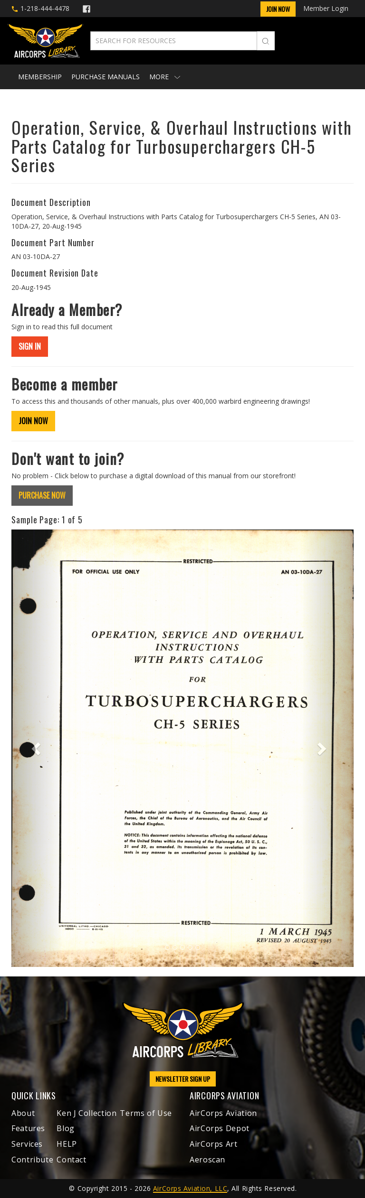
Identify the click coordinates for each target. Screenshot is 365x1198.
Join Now (278, 9)
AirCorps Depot (220, 1128)
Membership (40, 76)
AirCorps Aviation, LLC (190, 1188)
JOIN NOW (33, 421)
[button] (37, 748)
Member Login (325, 8)
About (23, 1113)
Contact (71, 1159)
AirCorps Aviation (223, 1113)
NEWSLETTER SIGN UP (182, 1079)
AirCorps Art (214, 1144)
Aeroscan (207, 1159)
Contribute (32, 1159)
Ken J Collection (86, 1113)
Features (28, 1128)
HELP (67, 1144)
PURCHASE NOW (42, 495)
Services (27, 1144)
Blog (66, 1128)
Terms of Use (146, 1113)
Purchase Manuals (105, 76)
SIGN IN (30, 346)
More (164, 76)
